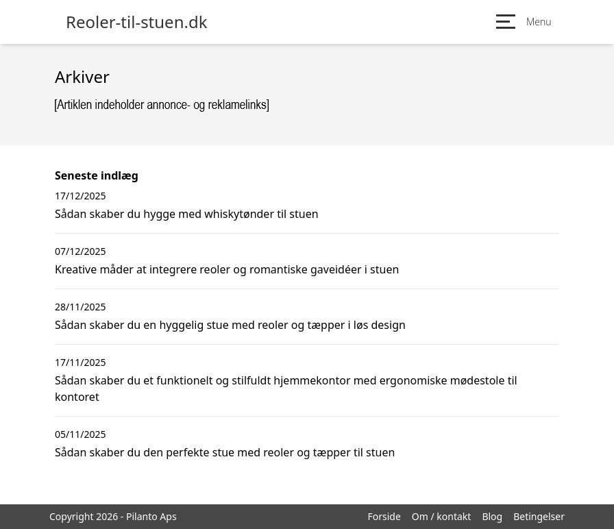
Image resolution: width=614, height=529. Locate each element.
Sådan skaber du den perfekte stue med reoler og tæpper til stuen (225, 452)
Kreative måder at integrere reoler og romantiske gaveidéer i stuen (227, 269)
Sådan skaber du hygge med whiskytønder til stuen (187, 213)
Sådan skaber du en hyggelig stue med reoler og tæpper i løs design (230, 324)
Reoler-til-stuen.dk (137, 22)
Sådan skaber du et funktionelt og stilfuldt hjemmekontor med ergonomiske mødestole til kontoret (286, 388)
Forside (383, 516)
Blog (492, 516)
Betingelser (539, 516)
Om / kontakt (441, 516)
